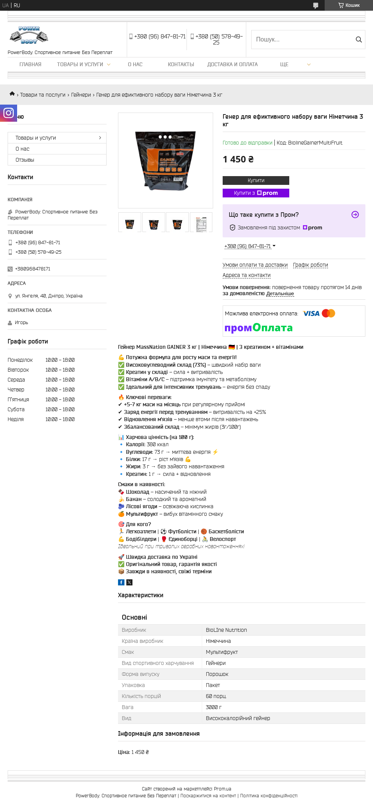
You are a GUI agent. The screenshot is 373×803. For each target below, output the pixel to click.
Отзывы (25, 160)
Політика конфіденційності (269, 795)
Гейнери (81, 95)
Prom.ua (222, 788)
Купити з (256, 193)
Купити (256, 180)
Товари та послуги (42, 95)
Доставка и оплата (232, 64)
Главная (30, 64)
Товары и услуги (80, 64)
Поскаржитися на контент (208, 795)
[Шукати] (358, 39)
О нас (135, 64)
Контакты (181, 64)
